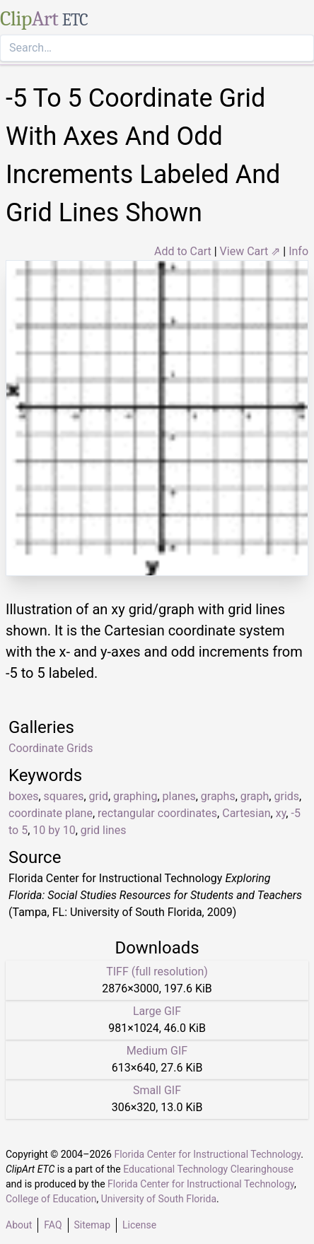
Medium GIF (157, 1050)
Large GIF (157, 1011)
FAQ (53, 1225)
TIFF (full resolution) (157, 971)
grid (98, 796)
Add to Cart (182, 251)
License (139, 1225)
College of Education (51, 1198)
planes (179, 796)
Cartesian (246, 813)
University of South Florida (158, 1198)
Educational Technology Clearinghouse (208, 1169)
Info (298, 251)
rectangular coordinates (157, 813)
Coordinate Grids (50, 748)
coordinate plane (50, 813)
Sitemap (92, 1225)
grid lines (104, 830)
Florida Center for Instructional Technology (207, 1154)
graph (254, 796)
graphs (218, 796)
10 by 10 (54, 830)
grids (286, 796)
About (19, 1225)
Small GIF (157, 1090)
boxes (23, 796)
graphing (135, 796)
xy (281, 813)
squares (64, 796)
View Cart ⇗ (250, 251)
